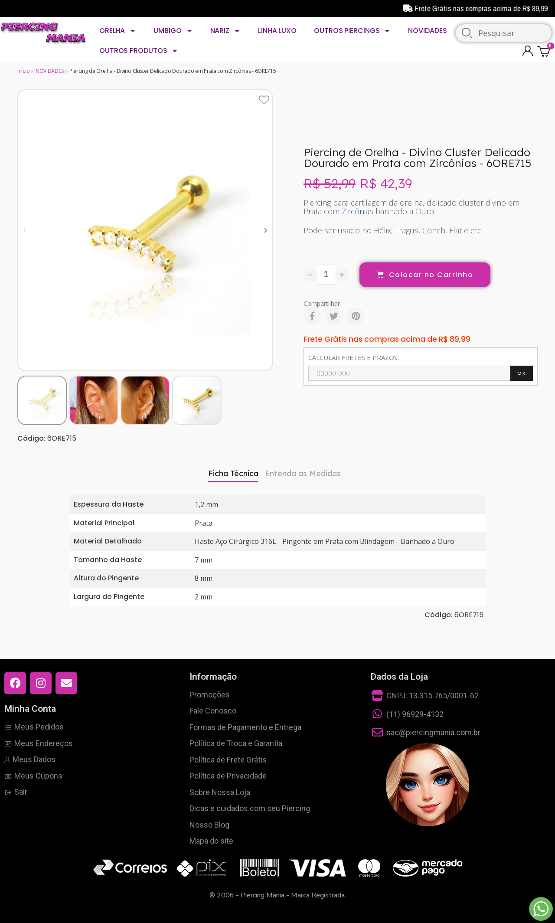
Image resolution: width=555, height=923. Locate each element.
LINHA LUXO (277, 31)
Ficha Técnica (233, 473)
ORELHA (117, 31)
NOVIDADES (427, 31)
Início (23, 71)
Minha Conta (30, 709)
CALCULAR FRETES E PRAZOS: (353, 357)
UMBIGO (173, 31)
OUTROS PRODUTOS (138, 51)
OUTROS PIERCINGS (352, 31)
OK (521, 373)
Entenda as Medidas (303, 473)
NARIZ (225, 31)
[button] (25, 230)
